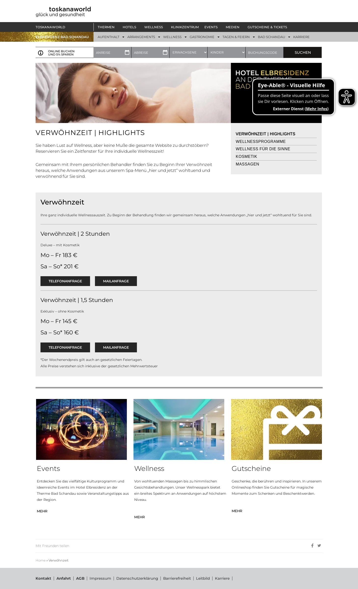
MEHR (42, 511)
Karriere (222, 578)
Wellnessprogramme (261, 141)
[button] (107, 27)
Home (41, 560)
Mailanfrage (116, 281)
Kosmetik (246, 156)
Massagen (247, 164)
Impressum (100, 578)
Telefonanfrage (65, 281)
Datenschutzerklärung (137, 578)
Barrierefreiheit (177, 578)
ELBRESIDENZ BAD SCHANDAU (62, 37)
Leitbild (203, 578)
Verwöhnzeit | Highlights (265, 134)
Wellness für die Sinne (263, 149)
